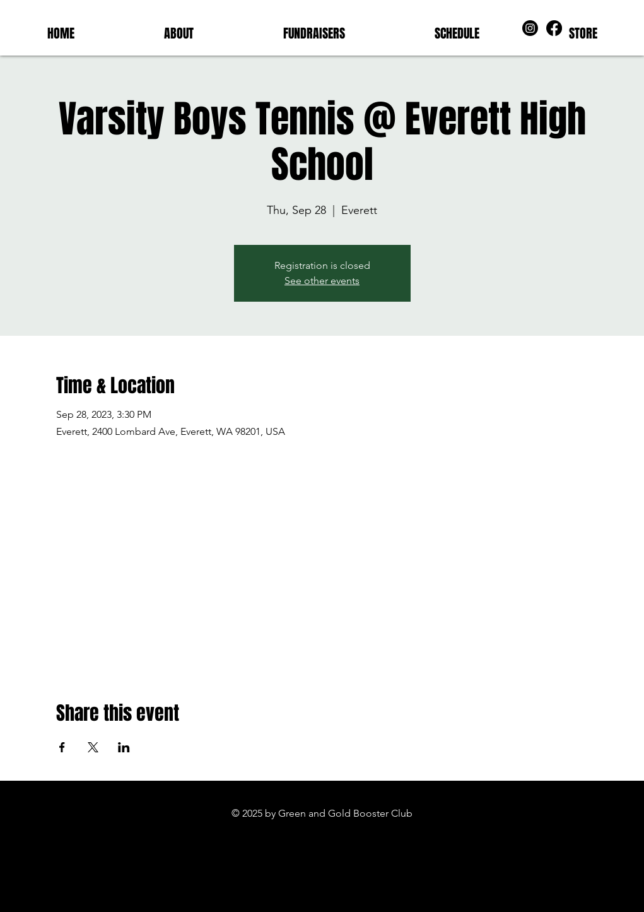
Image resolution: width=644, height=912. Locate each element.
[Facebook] (554, 28)
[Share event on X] (93, 747)
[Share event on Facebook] (62, 747)
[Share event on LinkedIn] (124, 747)
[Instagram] (530, 28)
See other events (322, 281)
